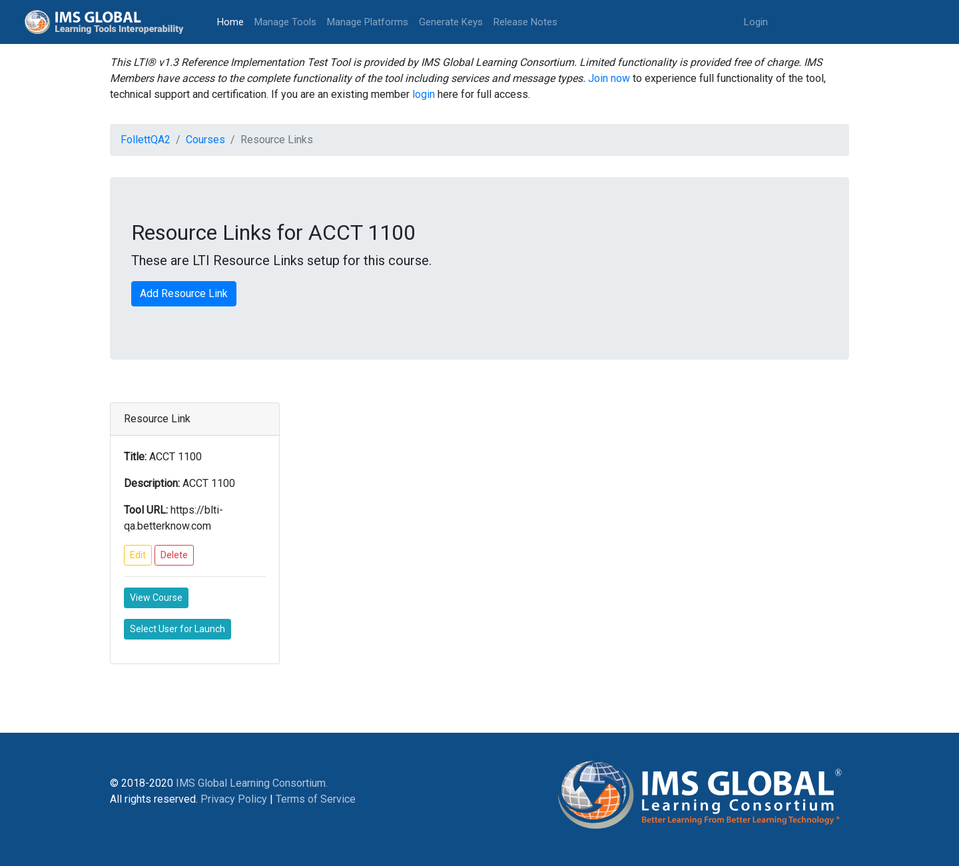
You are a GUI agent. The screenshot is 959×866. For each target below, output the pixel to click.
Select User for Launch (177, 629)
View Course (156, 597)
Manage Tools (285, 22)
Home (233, 21)
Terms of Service (316, 799)
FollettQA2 (145, 139)
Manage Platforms (367, 22)
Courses (205, 139)
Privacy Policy (233, 799)
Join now (609, 78)
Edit (138, 555)
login (423, 94)
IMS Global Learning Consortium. (252, 783)
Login (756, 22)
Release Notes (525, 22)
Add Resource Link (184, 293)
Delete (174, 555)
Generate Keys (451, 22)
